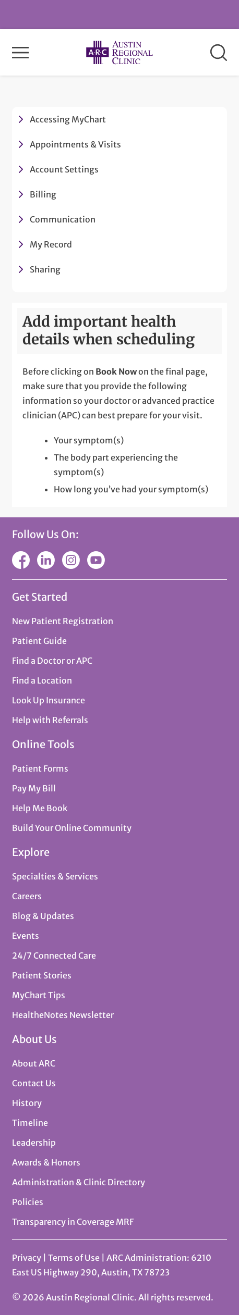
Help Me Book (39, 808)
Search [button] (218, 52)
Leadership (34, 1142)
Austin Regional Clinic (119, 52)
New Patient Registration (62, 621)
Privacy (26, 1257)
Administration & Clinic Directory (78, 1182)
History (27, 1103)
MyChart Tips (38, 995)
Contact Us (34, 1083)
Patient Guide (39, 641)
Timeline (30, 1123)
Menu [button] (20, 52)
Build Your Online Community (72, 828)
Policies (27, 1202)
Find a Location (42, 680)
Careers (27, 896)
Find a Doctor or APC (52, 660)
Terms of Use (74, 1257)
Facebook (21, 560)
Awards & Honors (46, 1162)
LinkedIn (46, 560)
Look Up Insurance (48, 700)
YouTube (96, 560)
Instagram (71, 560)
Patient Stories (41, 975)
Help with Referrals (50, 720)
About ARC (33, 1063)
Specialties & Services (55, 876)
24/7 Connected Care (54, 955)
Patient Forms (40, 768)
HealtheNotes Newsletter (63, 1015)
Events (25, 936)
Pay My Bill (34, 788)
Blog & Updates (43, 916)
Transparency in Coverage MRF (73, 1222)
